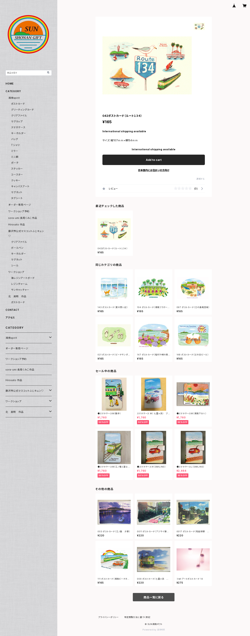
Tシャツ (15, 145)
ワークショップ (16, 272)
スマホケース (18, 127)
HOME (10, 83)
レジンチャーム (19, 283)
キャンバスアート (20, 186)
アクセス (10, 317)
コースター (17, 174)
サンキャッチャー (20, 289)
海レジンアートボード (23, 277)
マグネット (16, 192)
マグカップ (17, 121)
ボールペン (17, 247)
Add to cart (154, 160)
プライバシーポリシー (108, 617)
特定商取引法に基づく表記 (137, 617)
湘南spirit (14, 97)
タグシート (17, 198)
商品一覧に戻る (154, 597)
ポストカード (18, 103)
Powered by (154, 629)
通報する (200, 179)
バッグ (14, 139)
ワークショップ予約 (18, 211)
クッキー (15, 180)
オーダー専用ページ (19, 204)
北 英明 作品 (17, 296)
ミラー (14, 150)
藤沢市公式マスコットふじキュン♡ (25, 390)
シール (14, 265)
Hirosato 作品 (16, 224)
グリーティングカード (22, 109)
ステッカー (17, 168)
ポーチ (14, 162)
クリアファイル (19, 115)
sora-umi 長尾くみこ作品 (22, 217)
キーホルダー (18, 133)
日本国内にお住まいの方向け (153, 170)
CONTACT (12, 309)
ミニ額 (14, 156)
